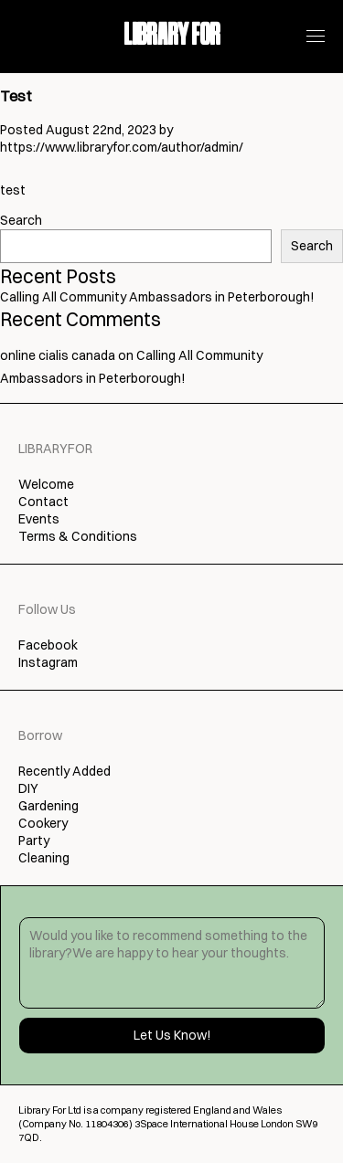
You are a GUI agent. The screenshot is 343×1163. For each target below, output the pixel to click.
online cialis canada (57, 355)
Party (33, 840)
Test (16, 96)
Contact (43, 501)
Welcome (46, 484)
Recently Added (64, 771)
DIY (28, 788)
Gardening (48, 806)
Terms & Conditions (77, 536)
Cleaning (44, 858)
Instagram (48, 662)
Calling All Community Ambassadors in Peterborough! (157, 297)
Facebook (48, 645)
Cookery (43, 823)
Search (21, 220)
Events (38, 519)
